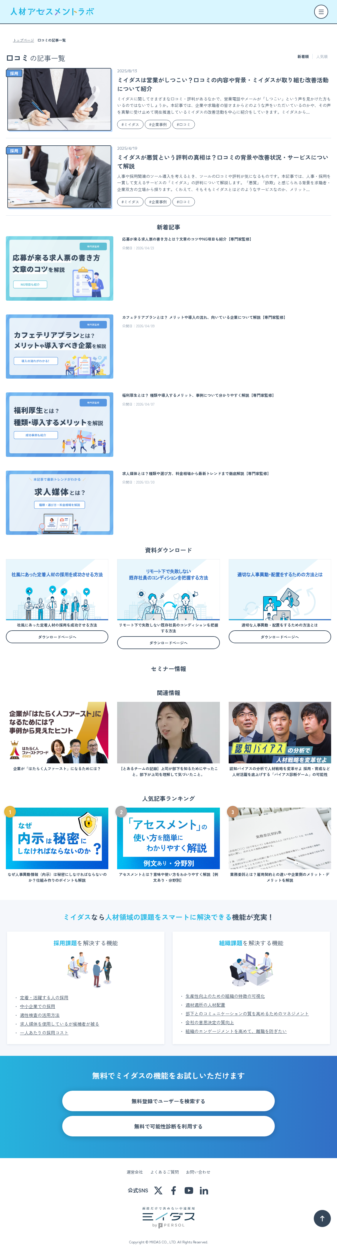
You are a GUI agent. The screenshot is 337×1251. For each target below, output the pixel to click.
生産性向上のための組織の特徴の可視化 (225, 992)
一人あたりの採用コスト (44, 1028)
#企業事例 (158, 124)
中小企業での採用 (37, 1002)
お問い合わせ (198, 1168)
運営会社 (135, 1168)
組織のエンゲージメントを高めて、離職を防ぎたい (236, 1027)
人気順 (322, 56)
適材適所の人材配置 (205, 1001)
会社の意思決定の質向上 (210, 1018)
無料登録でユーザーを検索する (168, 1097)
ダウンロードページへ (57, 637)
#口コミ (184, 124)
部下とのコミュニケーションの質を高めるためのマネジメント (247, 1009)
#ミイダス (130, 124)
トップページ (23, 40)
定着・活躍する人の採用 (44, 993)
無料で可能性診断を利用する (168, 1122)
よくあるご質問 (164, 1168)
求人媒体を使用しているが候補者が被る (59, 1020)
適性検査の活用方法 (40, 1011)
